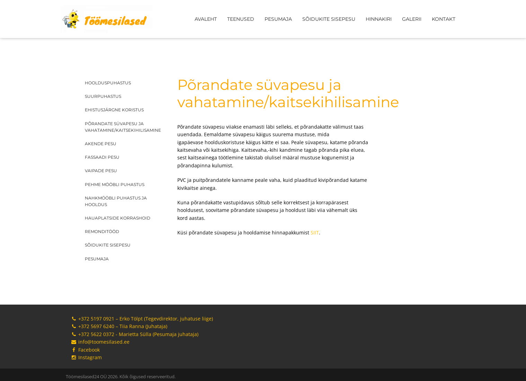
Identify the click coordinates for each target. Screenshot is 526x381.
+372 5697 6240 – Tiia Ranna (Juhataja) (119, 326)
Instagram (86, 357)
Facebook (85, 349)
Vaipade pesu (101, 170)
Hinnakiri (379, 19)
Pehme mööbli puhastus (114, 184)
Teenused (240, 19)
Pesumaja (278, 19)
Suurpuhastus (103, 96)
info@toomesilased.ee (100, 341)
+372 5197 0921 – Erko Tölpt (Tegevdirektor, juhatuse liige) (142, 318)
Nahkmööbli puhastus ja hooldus (116, 201)
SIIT (315, 232)
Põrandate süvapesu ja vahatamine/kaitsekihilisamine (123, 127)
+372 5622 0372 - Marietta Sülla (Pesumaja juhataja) (134, 334)
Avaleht (206, 19)
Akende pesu (100, 143)
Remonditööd (102, 231)
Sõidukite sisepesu (328, 19)
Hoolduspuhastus (108, 82)
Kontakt (443, 19)
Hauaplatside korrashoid (117, 218)
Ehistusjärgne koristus (114, 109)
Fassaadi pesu (102, 157)
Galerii (411, 19)
